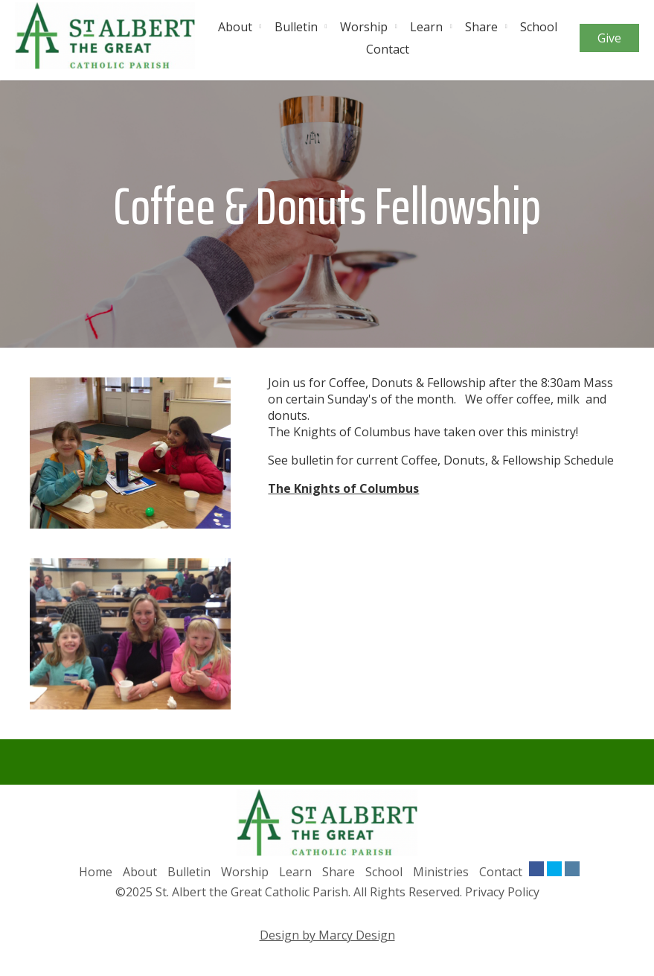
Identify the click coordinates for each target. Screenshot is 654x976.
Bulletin (296, 27)
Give (609, 38)
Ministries (441, 872)
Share (481, 27)
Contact (387, 49)
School (538, 27)
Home (95, 872)
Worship (364, 27)
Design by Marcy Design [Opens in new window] (327, 935)
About (235, 27)
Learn (426, 27)
